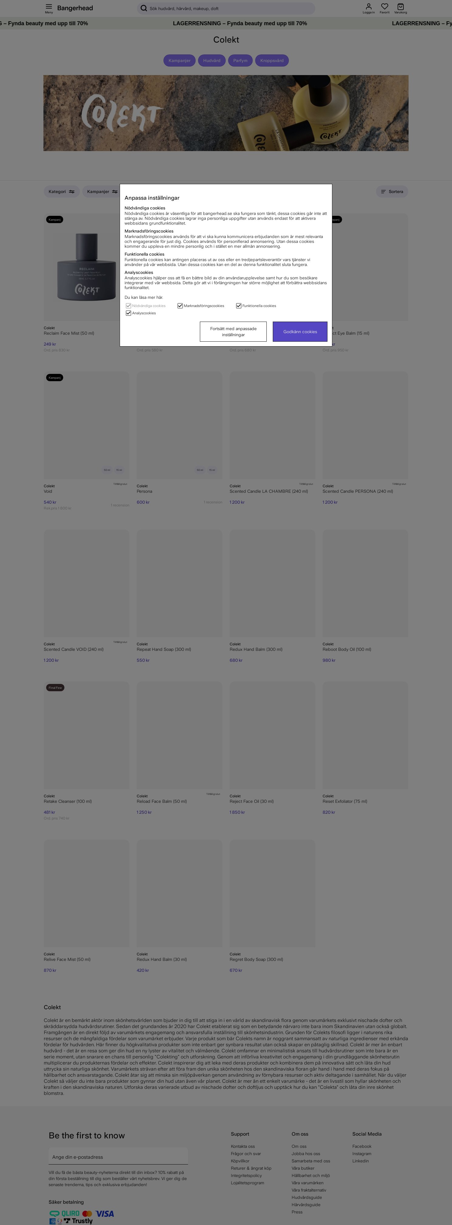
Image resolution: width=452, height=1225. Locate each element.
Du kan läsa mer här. (144, 297)
